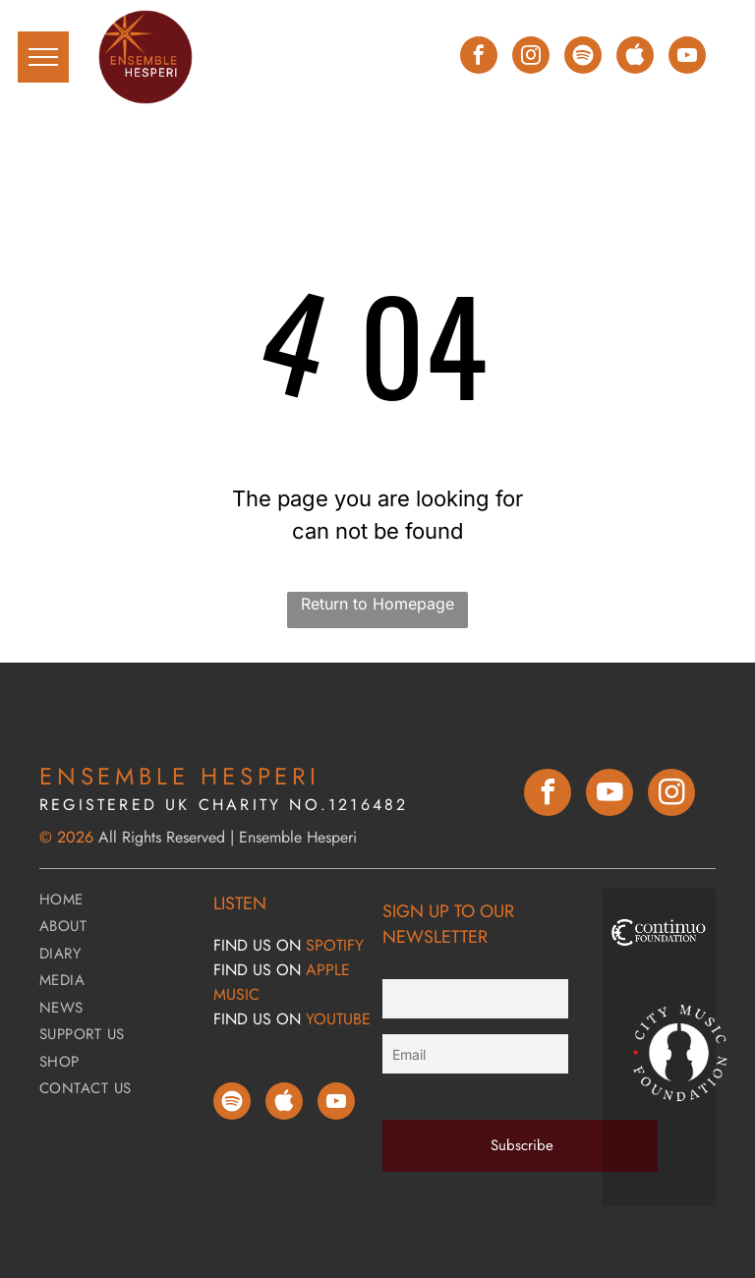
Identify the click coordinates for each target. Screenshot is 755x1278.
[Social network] (635, 57)
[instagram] (531, 57)
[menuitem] (119, 902)
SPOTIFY (335, 945)
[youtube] (687, 57)
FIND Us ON (257, 945)
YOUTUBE (338, 1019)
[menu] (43, 57)
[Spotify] (583, 57)
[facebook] (478, 57)
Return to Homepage (377, 603)
